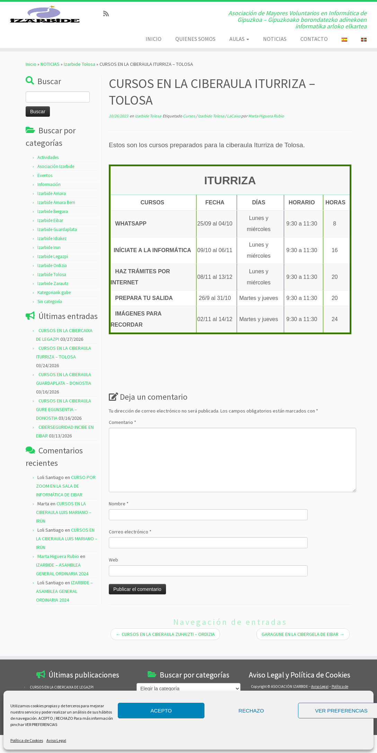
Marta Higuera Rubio (58, 565)
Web (113, 569)
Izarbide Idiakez (52, 247)
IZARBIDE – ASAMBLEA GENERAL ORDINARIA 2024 (64, 600)
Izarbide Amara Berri (56, 211)
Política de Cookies (26, 740)
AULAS (239, 38)
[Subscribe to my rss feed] (108, 14)
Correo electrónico (130, 541)
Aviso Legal (56, 740)
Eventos (44, 184)
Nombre (119, 513)
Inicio (31, 73)
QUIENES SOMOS (195, 38)
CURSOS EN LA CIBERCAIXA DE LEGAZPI (62, 687)
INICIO (153, 38)
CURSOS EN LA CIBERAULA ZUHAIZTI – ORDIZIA (165, 643)
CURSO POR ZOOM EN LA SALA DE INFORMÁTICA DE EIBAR (66, 495)
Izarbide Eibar (50, 229)
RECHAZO (251, 711)
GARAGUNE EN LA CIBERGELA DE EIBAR (303, 643)
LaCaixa (234, 124)
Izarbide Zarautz (52, 292)
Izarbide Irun (49, 256)
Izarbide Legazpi (52, 265)
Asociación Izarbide (55, 175)
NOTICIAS (275, 38)
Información (49, 193)
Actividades (48, 166)
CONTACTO (314, 38)
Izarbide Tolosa (79, 73)
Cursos (189, 124)
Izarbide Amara (51, 202)
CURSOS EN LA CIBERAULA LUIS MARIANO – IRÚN (63, 521)
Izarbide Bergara (52, 220)
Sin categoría (49, 310)
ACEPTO (161, 711)
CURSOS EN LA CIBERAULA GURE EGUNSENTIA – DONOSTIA (63, 418)
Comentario (122, 431)
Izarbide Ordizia (52, 274)
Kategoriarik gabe (54, 301)
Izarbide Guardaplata (57, 238)
